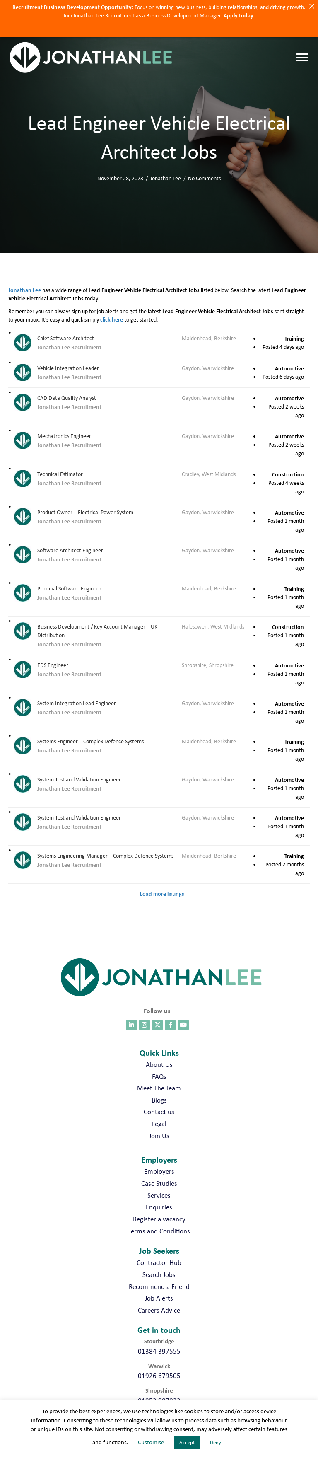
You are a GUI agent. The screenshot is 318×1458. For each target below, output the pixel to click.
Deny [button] (215, 1442)
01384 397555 (159, 1351)
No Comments (204, 178)
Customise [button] (151, 1442)
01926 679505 (159, 1375)
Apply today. (239, 15)
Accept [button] (187, 1442)
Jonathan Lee (165, 178)
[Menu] (302, 58)
